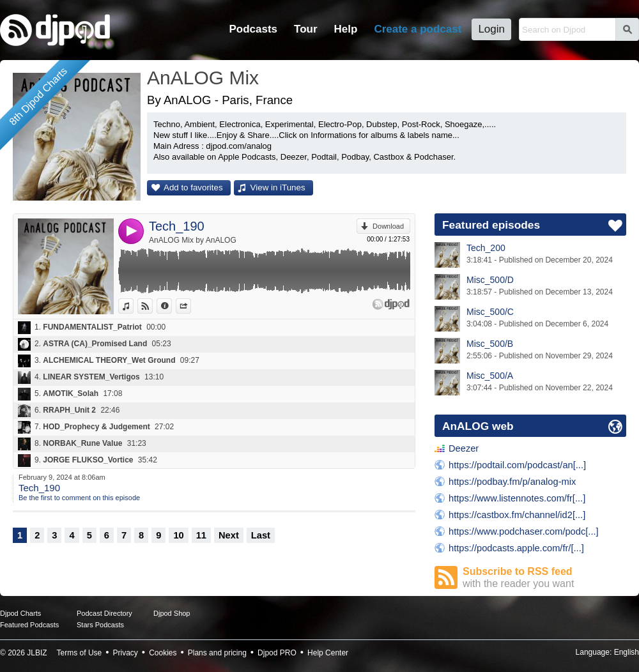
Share (190, 306)
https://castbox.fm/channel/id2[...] (517, 515)
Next (229, 535)
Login (491, 29)
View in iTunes (277, 187)
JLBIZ (37, 652)
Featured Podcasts (29, 625)
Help (346, 29)
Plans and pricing (217, 652)
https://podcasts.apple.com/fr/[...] (516, 548)
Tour (306, 29)
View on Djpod (152, 306)
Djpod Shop (171, 613)
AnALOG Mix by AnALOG (192, 240)
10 (178, 535)
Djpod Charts (20, 613)
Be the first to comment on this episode (79, 497)
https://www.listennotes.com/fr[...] (517, 498)
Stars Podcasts (100, 625)
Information (171, 306)
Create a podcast (417, 29)
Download (388, 226)
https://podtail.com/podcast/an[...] (517, 465)
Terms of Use (79, 652)
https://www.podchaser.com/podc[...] (524, 531)
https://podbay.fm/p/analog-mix (512, 482)
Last (260, 535)
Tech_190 (176, 226)
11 (201, 535)
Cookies (162, 652)
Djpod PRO (277, 652)
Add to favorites (193, 187)
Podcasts (253, 29)
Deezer (464, 448)
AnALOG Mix (203, 77)
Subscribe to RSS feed (544, 578)
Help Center (327, 652)
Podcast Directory (104, 613)
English (626, 652)
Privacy (125, 652)
